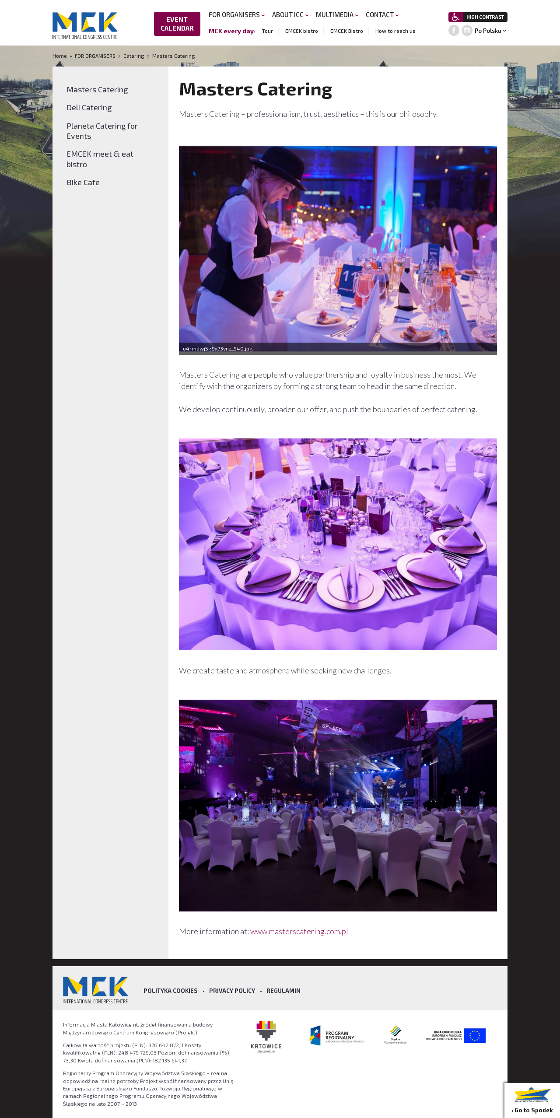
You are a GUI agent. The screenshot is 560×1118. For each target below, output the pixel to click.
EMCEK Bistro (346, 31)
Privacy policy (232, 990)
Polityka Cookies (171, 990)
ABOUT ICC (290, 14)
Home (60, 56)
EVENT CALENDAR (177, 23)
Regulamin (283, 990)
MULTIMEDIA (337, 14)
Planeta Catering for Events (102, 130)
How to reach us (395, 31)
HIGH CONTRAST (485, 17)
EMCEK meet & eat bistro (99, 158)
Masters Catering (173, 56)
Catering (133, 56)
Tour (267, 31)
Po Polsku (488, 30)
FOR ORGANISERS (237, 14)
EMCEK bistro (301, 31)
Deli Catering (89, 107)
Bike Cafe (83, 182)
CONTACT (382, 14)
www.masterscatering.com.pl (300, 931)
